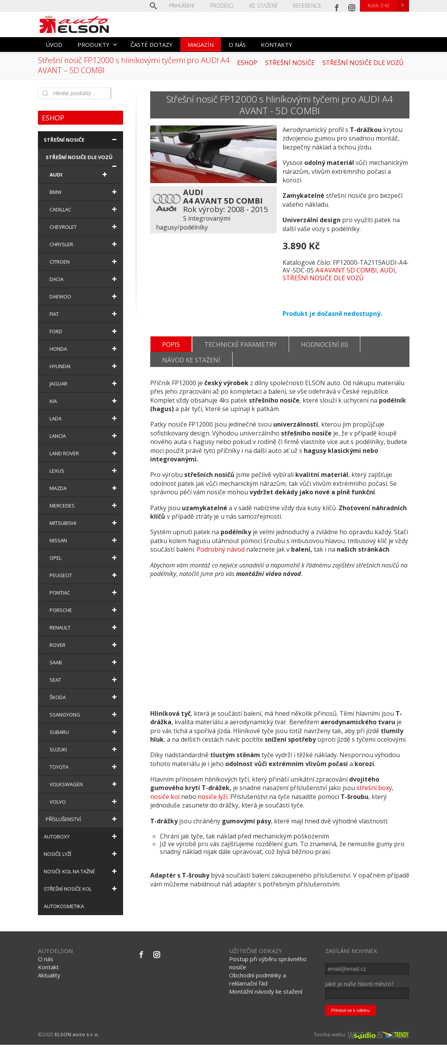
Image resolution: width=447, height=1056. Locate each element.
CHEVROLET (84, 226)
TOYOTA (84, 766)
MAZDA (84, 488)
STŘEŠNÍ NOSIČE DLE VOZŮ (323, 278)
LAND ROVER (84, 453)
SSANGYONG (84, 714)
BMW (84, 192)
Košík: (388, 6)
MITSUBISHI (84, 523)
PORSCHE (84, 610)
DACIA (84, 279)
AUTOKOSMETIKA (64, 906)
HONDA (84, 348)
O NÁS (237, 44)
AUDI (387, 270)
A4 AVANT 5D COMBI (346, 270)
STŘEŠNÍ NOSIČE (81, 139)
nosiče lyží (213, 812)
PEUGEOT (84, 575)
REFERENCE (309, 5)
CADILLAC (84, 209)
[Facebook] (336, 6)
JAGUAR (84, 383)
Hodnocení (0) (324, 347)
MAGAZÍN (201, 44)
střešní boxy (374, 803)
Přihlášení (189, 5)
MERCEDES (84, 505)
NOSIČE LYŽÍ (81, 854)
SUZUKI (84, 749)
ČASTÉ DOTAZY (151, 44)
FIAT (84, 314)
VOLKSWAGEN (84, 784)
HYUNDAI (84, 366)
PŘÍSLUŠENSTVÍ (82, 819)
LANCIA (84, 436)
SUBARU (84, 732)
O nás (45, 970)
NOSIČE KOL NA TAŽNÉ (81, 871)
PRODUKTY (97, 44)
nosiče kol (165, 812)
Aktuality (49, 987)
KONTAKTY (276, 44)
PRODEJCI (228, 5)
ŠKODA (84, 697)
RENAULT (84, 627)
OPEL (84, 557)
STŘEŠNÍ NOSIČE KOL (81, 888)
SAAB (84, 662)
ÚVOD (54, 44)
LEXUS (84, 470)
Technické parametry (240, 347)
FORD (84, 331)
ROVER (84, 645)
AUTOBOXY (81, 836)
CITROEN (84, 261)
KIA (84, 401)
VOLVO (84, 801)
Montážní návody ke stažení (265, 1003)
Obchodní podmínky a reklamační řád (257, 991)
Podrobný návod (221, 565)
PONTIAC (84, 592)
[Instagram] (352, 6)
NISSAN (84, 540)
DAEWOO (84, 296)
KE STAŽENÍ (267, 5)
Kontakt (48, 978)
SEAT (84, 679)
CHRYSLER (84, 244)
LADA (84, 418)
